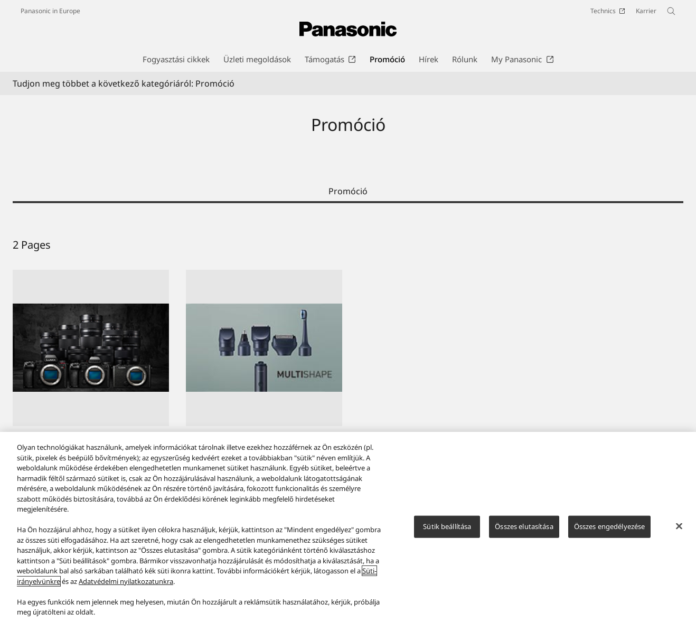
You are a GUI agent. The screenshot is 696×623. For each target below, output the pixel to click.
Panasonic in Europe (50, 10)
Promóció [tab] (348, 191)
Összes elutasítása (524, 526)
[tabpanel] (348, 383)
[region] (348, 527)
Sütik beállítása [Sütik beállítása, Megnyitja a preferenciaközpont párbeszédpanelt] (447, 526)
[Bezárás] (679, 526)
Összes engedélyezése (609, 526)
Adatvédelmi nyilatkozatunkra (126, 581)
